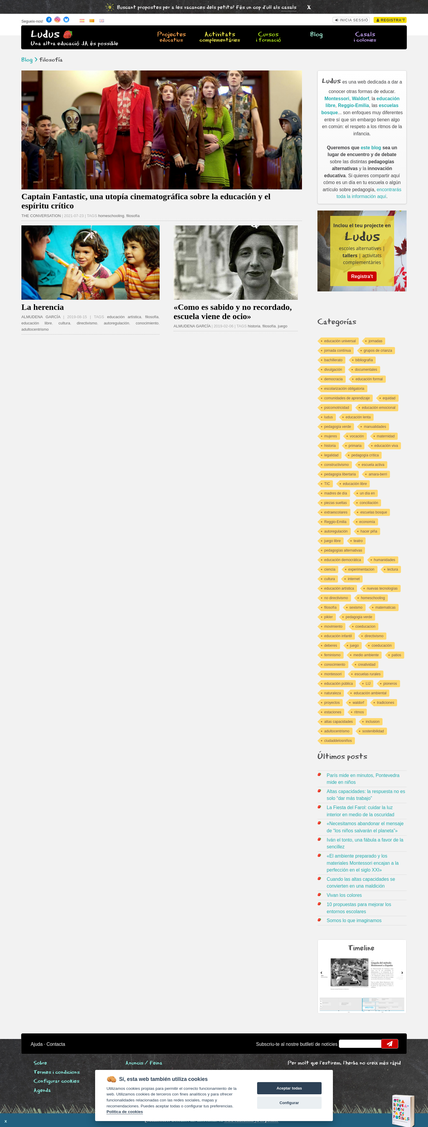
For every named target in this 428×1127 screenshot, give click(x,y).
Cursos (268, 37)
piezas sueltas (335, 503)
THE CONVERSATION (41, 216)
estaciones (332, 712)
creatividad (366, 665)
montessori (333, 674)
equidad (389, 398)
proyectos (332, 703)
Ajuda (37, 1044)
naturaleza (332, 693)
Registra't (391, 20)
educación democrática (342, 560)
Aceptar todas (289, 1088)
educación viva (386, 446)
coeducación (381, 645)
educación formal (369, 379)
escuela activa (373, 465)
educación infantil (338, 636)
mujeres (330, 436)
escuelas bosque (373, 512)
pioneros (390, 684)
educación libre (36, 323)
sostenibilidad (373, 731)
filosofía (133, 216)
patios (396, 655)
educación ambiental (370, 693)
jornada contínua (337, 351)
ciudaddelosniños (338, 741)
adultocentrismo (35, 329)
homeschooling (111, 216)
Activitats (220, 37)
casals (288, 7)
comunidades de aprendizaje (347, 398)
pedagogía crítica (365, 455)
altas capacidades (338, 722)
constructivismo (336, 465)
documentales (366, 370)
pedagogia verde (359, 617)
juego (282, 326)
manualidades (375, 427)
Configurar (289, 1103)
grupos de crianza (378, 351)
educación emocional (379, 408)
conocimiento (147, 323)
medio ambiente (366, 655)
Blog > (29, 60)
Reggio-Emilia (353, 105)
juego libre (332, 541)
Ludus (45, 34)
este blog (371, 147)
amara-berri (378, 474)
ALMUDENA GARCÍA (40, 317)
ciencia (329, 569)
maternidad (386, 436)
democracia (333, 379)
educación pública (338, 684)
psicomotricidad (336, 408)
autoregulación (116, 323)
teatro (358, 541)
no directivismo (336, 598)
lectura (392, 569)
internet (354, 579)
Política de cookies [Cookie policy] (124, 1111)
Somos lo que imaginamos (354, 920)
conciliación (369, 503)
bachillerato (333, 360)
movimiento (333, 626)
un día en (367, 493)
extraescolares (335, 512)
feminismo (332, 655)
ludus (328, 417)
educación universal (340, 341)
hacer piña (369, 531)
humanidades (384, 560)
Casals (365, 37)
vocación (357, 436)
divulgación (333, 370)
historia (254, 326)
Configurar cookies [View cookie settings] (56, 1081)
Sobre (40, 1063)
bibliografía (364, 360)
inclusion (373, 722)
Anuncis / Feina (143, 1063)
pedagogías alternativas (343, 550)
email (347, 1043)
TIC (327, 484)
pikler (328, 617)
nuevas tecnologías (382, 588)
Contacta (55, 1044)
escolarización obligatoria (344, 389)
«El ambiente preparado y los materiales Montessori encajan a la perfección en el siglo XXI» (363, 862)
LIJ (368, 684)
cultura (64, 323)
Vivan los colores (344, 895)
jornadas (375, 341)
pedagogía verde (337, 427)
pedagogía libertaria (340, 474)
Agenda (42, 1090)
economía (367, 522)
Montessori (337, 98)
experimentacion (361, 569)
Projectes (171, 37)
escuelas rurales (367, 674)
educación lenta (358, 417)
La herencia (42, 307)
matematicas (385, 607)
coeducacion (365, 626)
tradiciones (385, 703)
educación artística (124, 317)
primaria (355, 446)
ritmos (359, 712)
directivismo (87, 323)
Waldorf (360, 98)
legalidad (331, 455)
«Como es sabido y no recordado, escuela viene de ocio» (233, 311)
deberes (330, 645)
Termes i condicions (57, 1072)
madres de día (335, 493)
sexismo (356, 607)
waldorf (358, 703)
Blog (316, 34)
